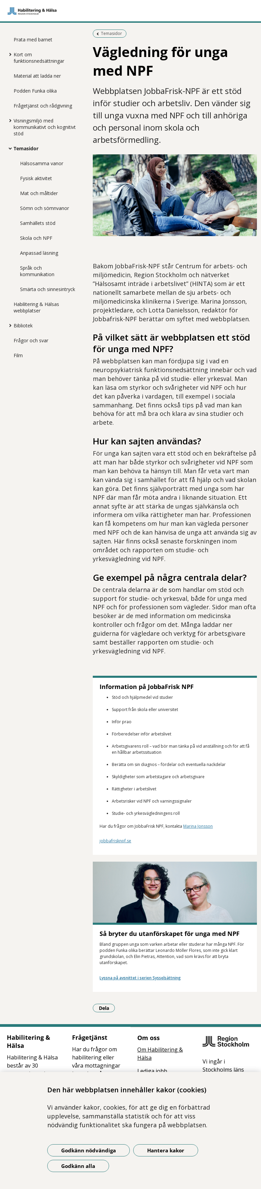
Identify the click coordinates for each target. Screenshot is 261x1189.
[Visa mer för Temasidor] (8, 148)
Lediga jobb (152, 1071)
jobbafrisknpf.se (115, 841)
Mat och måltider (39, 193)
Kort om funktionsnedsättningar (39, 57)
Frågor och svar (31, 340)
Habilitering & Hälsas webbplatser (36, 307)
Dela (107, 1007)
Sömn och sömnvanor (44, 208)
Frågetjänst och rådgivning (43, 105)
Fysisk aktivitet (36, 178)
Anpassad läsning (39, 253)
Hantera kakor (165, 1150)
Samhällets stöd (37, 223)
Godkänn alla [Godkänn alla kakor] (78, 1166)
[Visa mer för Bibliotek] (8, 325)
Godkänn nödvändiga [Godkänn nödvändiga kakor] (88, 1150)
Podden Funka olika (35, 91)
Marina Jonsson (198, 826)
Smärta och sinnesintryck (47, 289)
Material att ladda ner (37, 76)
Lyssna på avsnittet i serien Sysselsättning (140, 978)
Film (18, 355)
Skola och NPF (36, 238)
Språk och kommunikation (37, 271)
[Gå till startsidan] (130, 10)
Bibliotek (23, 325)
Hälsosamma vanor (41, 163)
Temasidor (26, 148)
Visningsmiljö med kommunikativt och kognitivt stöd (45, 127)
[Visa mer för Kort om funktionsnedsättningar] (8, 54)
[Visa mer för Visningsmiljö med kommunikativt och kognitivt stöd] (8, 120)
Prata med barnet (33, 39)
